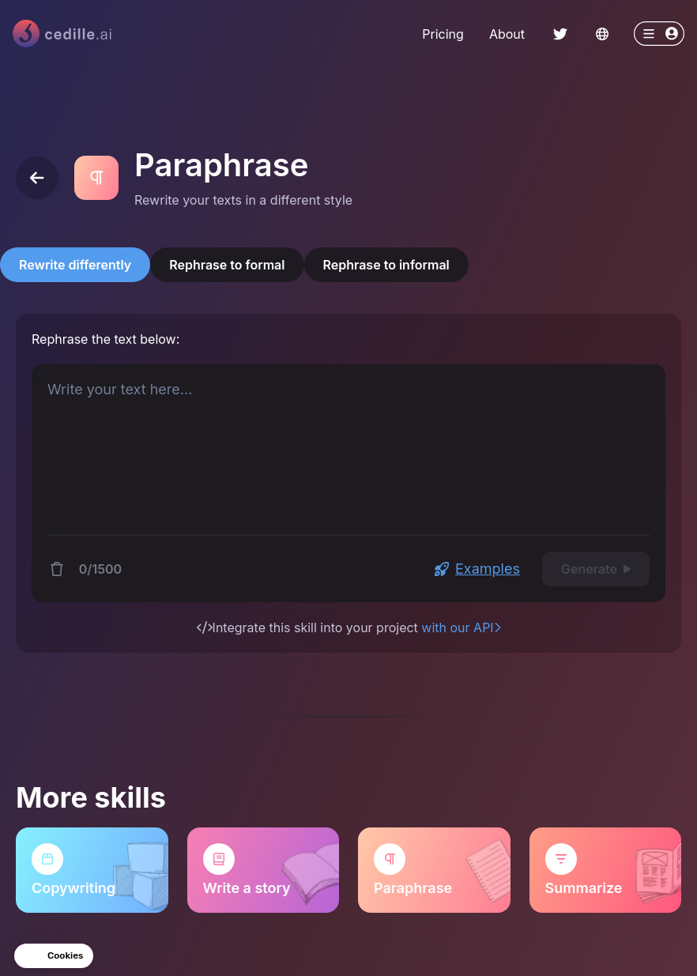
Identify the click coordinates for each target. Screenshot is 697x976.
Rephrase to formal (226, 265)
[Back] (37, 177)
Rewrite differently (75, 265)
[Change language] (602, 33)
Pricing (443, 34)
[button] (53, 956)
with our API (460, 627)
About (507, 34)
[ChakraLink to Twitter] (560, 34)
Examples (477, 568)
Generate (596, 569)
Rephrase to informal (386, 265)
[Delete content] (56, 569)
